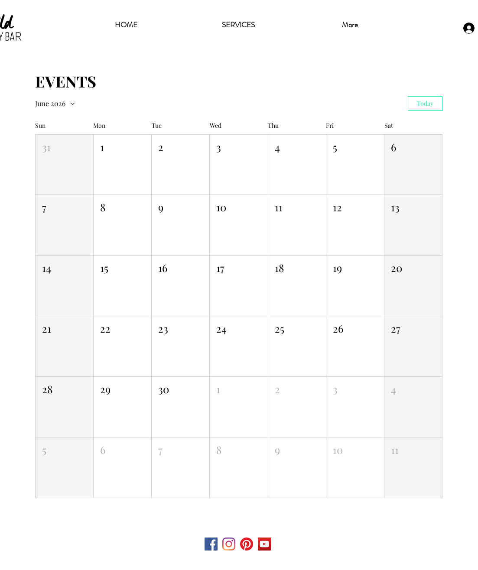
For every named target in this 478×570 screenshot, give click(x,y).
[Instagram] (228, 544)
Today (425, 103)
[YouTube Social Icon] (264, 544)
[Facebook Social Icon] (211, 544)
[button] (64, 164)
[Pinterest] (246, 544)
